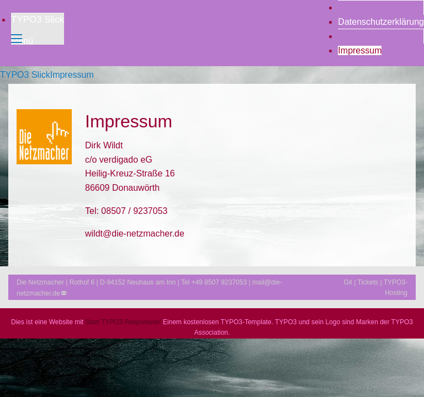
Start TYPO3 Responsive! (123, 322)
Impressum (359, 50)
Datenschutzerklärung (381, 21)
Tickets (368, 282)
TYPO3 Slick (37, 19)
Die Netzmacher (40, 282)
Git (348, 282)
